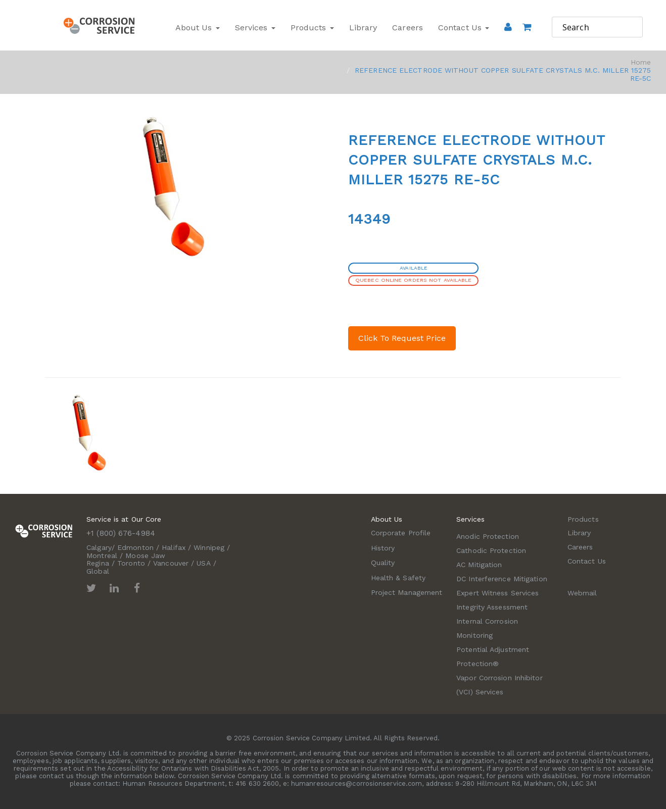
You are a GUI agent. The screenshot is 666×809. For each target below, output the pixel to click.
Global (97, 571)
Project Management (407, 592)
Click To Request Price (402, 338)
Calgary (99, 547)
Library (363, 27)
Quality (383, 563)
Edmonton (135, 547)
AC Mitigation (479, 565)
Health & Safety (398, 578)
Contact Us (463, 27)
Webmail (582, 593)
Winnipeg (209, 547)
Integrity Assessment (492, 607)
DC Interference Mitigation (501, 579)
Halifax (173, 547)
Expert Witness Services (497, 593)
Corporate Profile (401, 533)
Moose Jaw (145, 555)
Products (312, 27)
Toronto (131, 563)
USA (203, 563)
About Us (197, 27)
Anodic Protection (487, 536)
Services (255, 27)
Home (641, 62)
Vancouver (170, 563)
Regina (97, 563)
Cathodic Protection (491, 550)
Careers (407, 27)
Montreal (101, 555)
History (383, 548)
